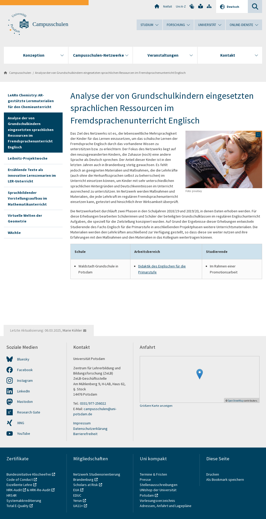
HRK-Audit (14, 490)
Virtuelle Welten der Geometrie (25, 218)
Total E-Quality (17, 505)
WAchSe (14, 232)
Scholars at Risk (85, 484)
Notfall (167, 6)
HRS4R (11, 495)
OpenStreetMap (235, 400)
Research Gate (28, 412)
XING (20, 423)
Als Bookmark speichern (225, 479)
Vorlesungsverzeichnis (158, 500)
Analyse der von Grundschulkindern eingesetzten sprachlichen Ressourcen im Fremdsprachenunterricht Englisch (110, 73)
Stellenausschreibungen (158, 484)
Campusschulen (50, 24)
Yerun (77, 500)
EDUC (77, 495)
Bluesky (23, 359)
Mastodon (25, 401)
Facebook (25, 369)
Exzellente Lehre (19, 484)
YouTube (23, 433)
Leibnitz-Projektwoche (28, 158)
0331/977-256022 (93, 403)
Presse (146, 479)
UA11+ (78, 505)
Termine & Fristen (154, 474)
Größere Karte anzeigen (156, 406)
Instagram (25, 380)
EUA (76, 490)
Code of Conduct (19, 479)
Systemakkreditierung (23, 500)
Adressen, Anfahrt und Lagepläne (165, 505)
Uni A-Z (181, 6)
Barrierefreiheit (85, 433)
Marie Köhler (72, 330)
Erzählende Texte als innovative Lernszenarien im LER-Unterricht (32, 175)
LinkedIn (23, 391)
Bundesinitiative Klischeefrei (28, 474)
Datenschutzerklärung (90, 428)
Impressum (82, 423)
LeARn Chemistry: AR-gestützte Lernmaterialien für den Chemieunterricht (31, 101)
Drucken (212, 474)
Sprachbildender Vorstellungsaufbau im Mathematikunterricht (27, 198)
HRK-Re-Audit (40, 490)
